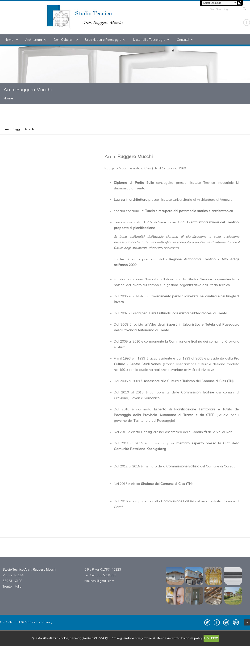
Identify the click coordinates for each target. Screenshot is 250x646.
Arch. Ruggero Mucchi (19, 129)
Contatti (186, 39)
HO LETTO (211, 638)
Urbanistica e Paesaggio (106, 39)
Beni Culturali (66, 39)
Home (12, 39)
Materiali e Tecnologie (152, 39)
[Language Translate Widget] (219, 3)
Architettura (36, 39)
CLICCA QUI (102, 638)
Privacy (47, 622)
